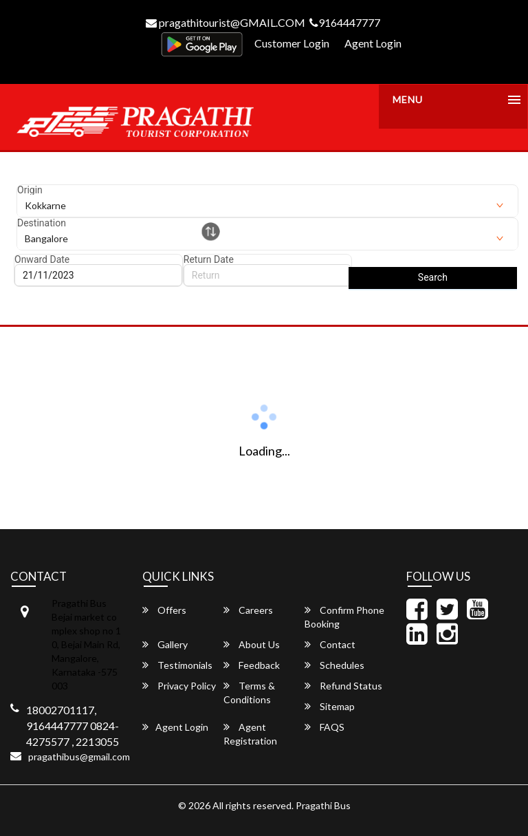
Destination (41, 223)
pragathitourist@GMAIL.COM (225, 22)
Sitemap (330, 706)
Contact (330, 644)
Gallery (165, 644)
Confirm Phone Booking (344, 617)
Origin (30, 190)
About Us (251, 644)
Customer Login (291, 43)
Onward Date (41, 259)
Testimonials (177, 665)
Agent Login (373, 43)
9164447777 (344, 22)
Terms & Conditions (249, 692)
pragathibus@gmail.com (79, 756)
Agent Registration (250, 734)
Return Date (209, 259)
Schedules (334, 665)
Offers (164, 610)
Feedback (251, 665)
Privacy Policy (179, 686)
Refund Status (343, 686)
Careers (248, 610)
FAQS (324, 727)
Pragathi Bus (323, 805)
